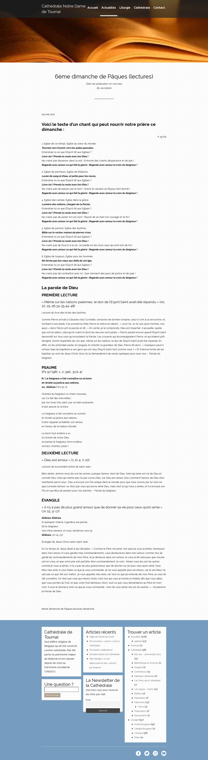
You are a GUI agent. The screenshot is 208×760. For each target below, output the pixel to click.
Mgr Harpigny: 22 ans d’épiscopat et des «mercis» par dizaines (103, 663)
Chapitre (138, 667)
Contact (159, 7)
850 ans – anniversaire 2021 (147, 654)
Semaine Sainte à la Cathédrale (104, 654)
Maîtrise (138, 693)
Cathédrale (142, 7)
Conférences (140, 671)
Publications (140, 711)
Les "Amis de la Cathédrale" (147, 680)
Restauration (140, 715)
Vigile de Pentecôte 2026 (101, 637)
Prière (137, 737)
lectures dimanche (83, 608)
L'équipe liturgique (143, 728)
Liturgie (124, 7)
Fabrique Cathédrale (144, 676)
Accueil (92, 7)
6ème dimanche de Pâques (57, 608)
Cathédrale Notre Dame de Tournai (64, 9)
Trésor (141, 706)
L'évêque (138, 733)
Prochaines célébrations (101, 650)
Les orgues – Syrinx (143, 689)
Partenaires (139, 698)
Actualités (108, 7)
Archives (135, 645)
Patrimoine (139, 702)
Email (88, 700)
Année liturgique (142, 724)
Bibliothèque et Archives (146, 663)
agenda (138, 641)
